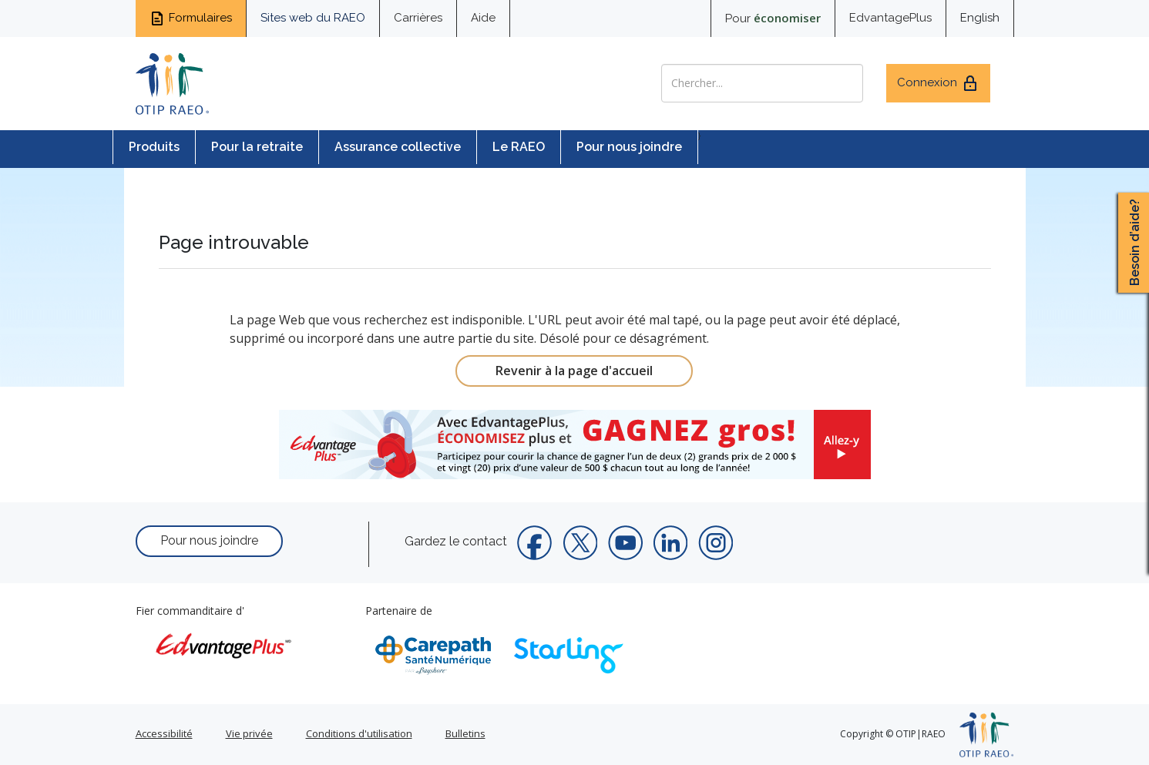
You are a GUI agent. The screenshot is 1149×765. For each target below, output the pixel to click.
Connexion (938, 83)
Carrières (418, 18)
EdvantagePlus (890, 18)
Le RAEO (518, 146)
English (979, 18)
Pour (773, 17)
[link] (575, 444)
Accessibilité (164, 733)
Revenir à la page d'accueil (574, 370)
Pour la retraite (257, 146)
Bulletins (465, 733)
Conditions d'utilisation (359, 733)
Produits (154, 146)
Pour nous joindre (629, 146)
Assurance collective (397, 146)
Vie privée (249, 733)
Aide (483, 18)
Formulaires (191, 18)
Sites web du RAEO (312, 18)
